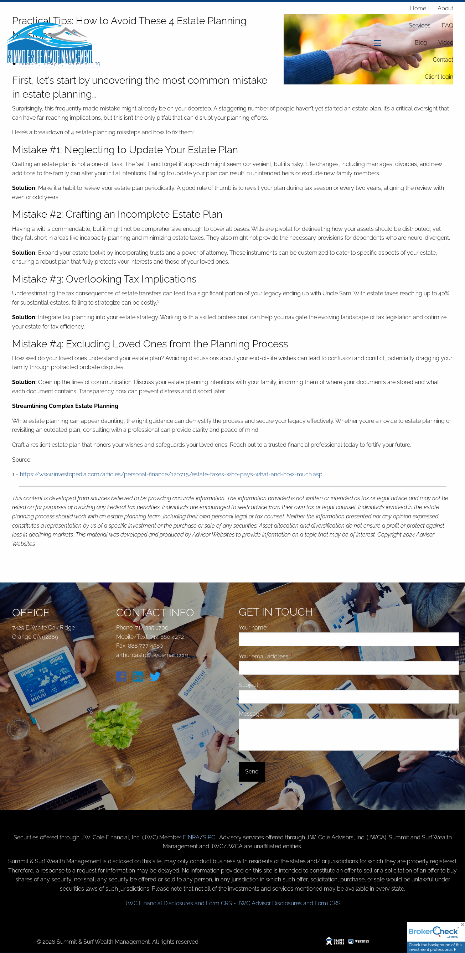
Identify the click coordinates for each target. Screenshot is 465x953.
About (445, 8)
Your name (279, 627)
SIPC (210, 837)
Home (418, 8)
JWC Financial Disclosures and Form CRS (178, 903)
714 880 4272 (167, 636)
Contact (443, 59)
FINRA (191, 837)
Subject (275, 685)
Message (277, 713)
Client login (439, 76)
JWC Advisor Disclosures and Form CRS (289, 903)
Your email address (290, 656)
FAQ (447, 25)
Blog (421, 42)
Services (419, 25)
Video (445, 42)
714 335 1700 (152, 627)
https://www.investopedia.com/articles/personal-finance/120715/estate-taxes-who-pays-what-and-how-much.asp (171, 474)
